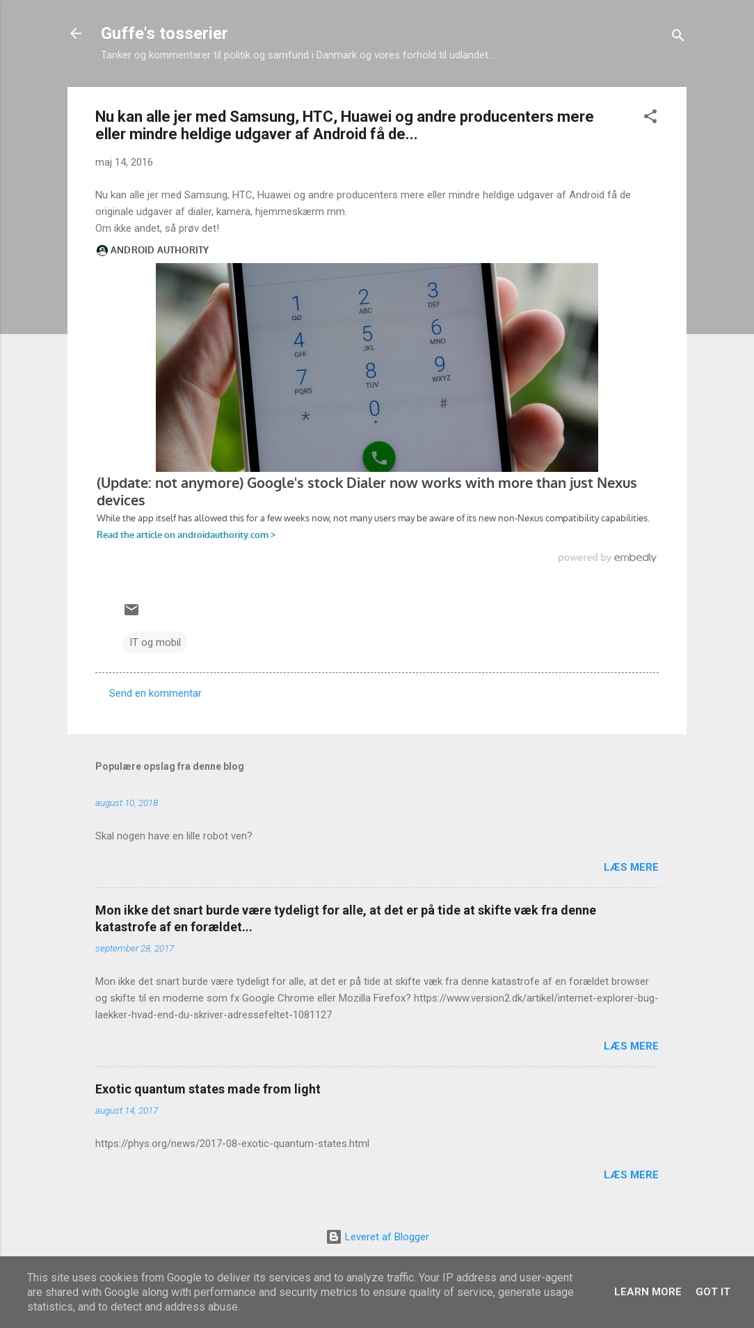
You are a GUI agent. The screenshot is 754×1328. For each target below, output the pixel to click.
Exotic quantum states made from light (208, 1089)
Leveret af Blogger (377, 1237)
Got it (713, 1292)
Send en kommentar (155, 693)
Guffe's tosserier (164, 33)
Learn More (648, 1292)
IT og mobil (155, 642)
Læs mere (631, 867)
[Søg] (678, 38)
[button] (650, 118)
